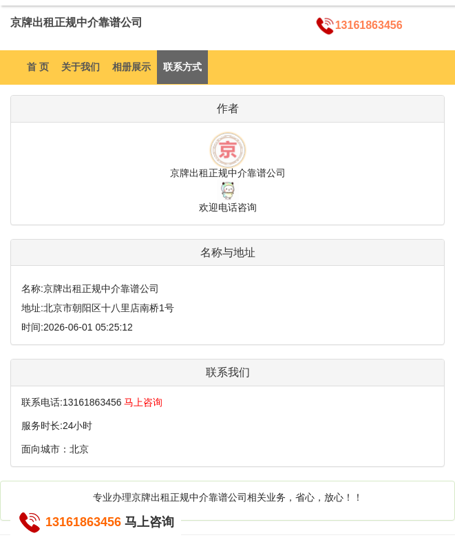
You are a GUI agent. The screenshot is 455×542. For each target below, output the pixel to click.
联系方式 (182, 66)
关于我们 (80, 66)
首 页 (38, 66)
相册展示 (131, 66)
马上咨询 (143, 402)
